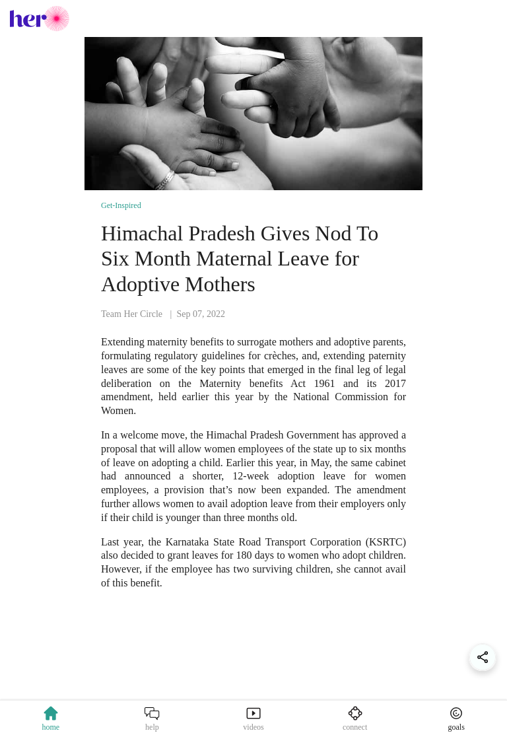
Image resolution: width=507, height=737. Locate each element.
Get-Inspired (121, 205)
